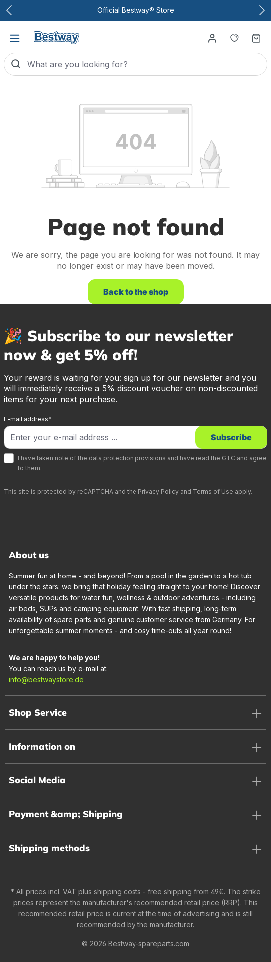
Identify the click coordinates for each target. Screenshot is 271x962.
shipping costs (117, 891)
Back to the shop (135, 292)
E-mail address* (28, 419)
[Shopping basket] (256, 38)
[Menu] (15, 38)
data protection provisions (127, 458)
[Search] (15, 64)
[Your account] (212, 38)
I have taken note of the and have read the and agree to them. (142, 463)
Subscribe (231, 437)
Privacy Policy (158, 491)
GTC (228, 458)
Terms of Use (213, 491)
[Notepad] (234, 38)
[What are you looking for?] (147, 64)
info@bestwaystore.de (46, 679)
